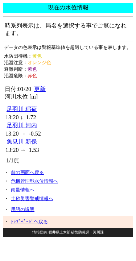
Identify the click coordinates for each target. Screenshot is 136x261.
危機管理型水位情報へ (34, 181)
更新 (40, 89)
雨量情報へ (22, 189)
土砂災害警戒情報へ (32, 198)
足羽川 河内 (22, 125)
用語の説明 (22, 209)
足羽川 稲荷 (22, 109)
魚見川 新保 (22, 141)
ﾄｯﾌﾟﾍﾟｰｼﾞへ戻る (29, 221)
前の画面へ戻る (27, 172)
